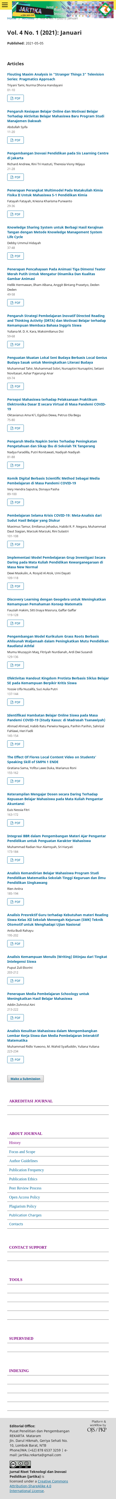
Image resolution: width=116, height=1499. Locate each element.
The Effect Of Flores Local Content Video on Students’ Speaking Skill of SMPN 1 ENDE (51, 759)
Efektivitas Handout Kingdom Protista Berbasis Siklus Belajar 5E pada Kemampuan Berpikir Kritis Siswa (58, 680)
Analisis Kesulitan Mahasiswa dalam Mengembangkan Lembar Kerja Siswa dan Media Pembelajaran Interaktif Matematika (53, 1036)
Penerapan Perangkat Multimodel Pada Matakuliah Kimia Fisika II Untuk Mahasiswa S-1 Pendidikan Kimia (55, 192)
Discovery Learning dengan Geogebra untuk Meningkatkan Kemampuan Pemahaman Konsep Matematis (56, 601)
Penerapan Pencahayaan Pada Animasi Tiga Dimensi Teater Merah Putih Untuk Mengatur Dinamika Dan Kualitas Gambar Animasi (56, 274)
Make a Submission (25, 1079)
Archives (28, 18)
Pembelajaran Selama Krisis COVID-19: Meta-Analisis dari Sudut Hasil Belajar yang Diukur (54, 517)
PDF (17, 98)
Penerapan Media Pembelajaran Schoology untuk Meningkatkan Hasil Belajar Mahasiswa (48, 996)
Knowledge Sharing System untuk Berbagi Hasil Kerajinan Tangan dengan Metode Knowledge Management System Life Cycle (55, 232)
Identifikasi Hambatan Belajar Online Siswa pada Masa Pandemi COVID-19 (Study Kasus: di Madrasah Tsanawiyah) (56, 717)
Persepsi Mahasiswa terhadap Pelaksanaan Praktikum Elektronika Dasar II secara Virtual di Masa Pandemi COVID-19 (56, 404)
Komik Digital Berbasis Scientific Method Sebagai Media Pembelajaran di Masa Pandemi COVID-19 (53, 480)
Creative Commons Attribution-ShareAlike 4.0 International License (39, 1486)
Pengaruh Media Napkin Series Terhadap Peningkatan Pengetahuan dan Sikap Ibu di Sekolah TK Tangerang (52, 443)
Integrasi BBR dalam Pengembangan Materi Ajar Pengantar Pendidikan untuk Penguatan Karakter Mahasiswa (56, 838)
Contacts (16, 1224)
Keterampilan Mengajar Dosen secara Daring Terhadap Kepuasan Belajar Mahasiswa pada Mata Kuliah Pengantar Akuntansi (55, 799)
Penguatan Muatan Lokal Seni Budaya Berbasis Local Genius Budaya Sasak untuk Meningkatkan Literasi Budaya (57, 360)
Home (11, 18)
